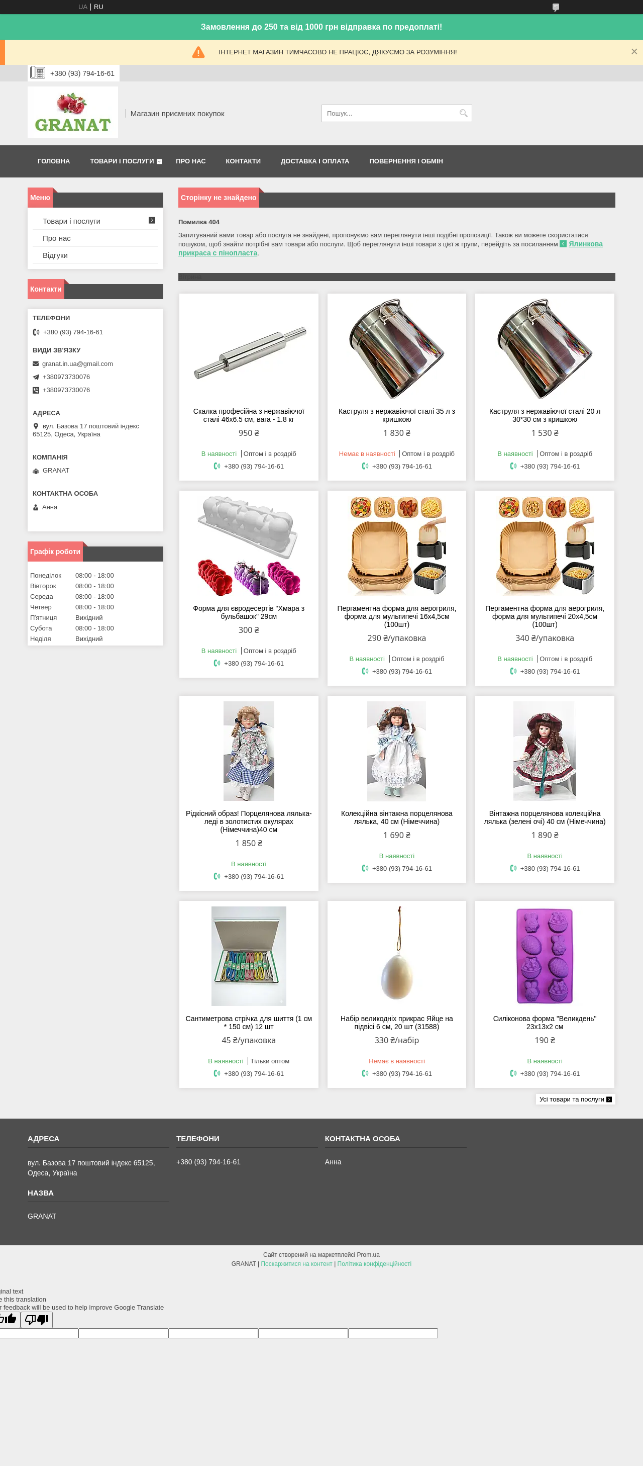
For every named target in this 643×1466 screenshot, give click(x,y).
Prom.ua (368, 1254)
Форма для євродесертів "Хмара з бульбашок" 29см (248, 612)
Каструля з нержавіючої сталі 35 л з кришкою (397, 415)
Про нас (190, 161)
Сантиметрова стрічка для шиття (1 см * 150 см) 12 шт (248, 1023)
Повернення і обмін (406, 161)
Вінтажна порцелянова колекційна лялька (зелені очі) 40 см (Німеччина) (545, 817)
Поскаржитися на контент (296, 1263)
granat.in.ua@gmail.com (77, 364)
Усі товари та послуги (572, 1099)
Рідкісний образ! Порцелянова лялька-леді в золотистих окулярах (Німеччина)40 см (249, 821)
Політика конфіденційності (375, 1263)
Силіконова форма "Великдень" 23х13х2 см (545, 1023)
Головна (54, 161)
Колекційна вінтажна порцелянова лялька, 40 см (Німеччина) (397, 817)
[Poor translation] (37, 1320)
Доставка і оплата (315, 161)
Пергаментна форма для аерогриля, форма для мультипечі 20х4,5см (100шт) (544, 616)
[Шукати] (463, 113)
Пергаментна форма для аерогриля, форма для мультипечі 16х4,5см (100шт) (397, 616)
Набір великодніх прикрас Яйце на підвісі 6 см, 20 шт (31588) (397, 1023)
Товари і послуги (122, 161)
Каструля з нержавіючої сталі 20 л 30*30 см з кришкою (545, 415)
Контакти (243, 161)
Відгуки (55, 255)
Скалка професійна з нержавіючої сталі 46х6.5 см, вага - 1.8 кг (248, 415)
